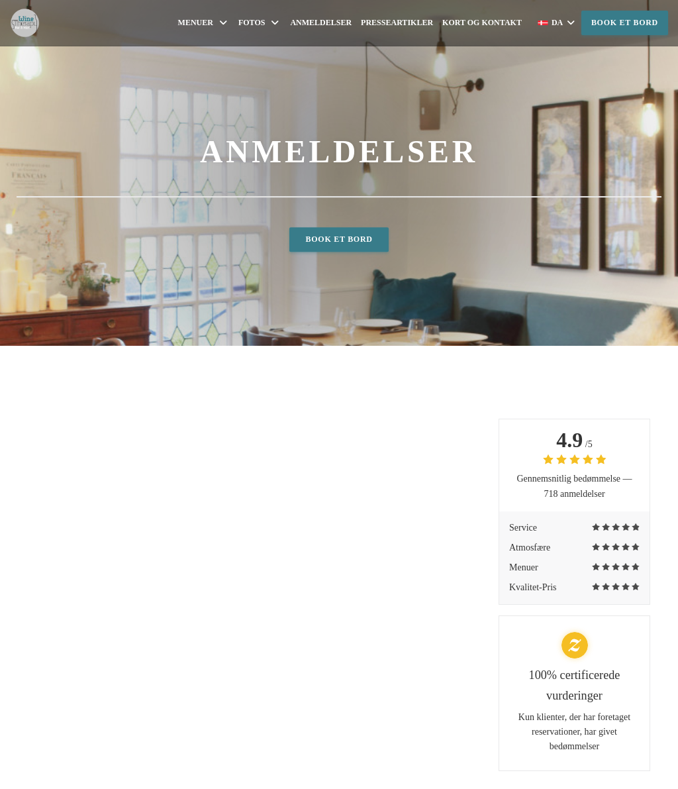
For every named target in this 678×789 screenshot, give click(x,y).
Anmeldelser (321, 22)
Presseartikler (397, 22)
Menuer (203, 23)
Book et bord (624, 22)
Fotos (259, 23)
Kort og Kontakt (482, 22)
